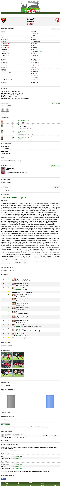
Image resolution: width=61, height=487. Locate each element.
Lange (35, 47)
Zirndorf (30, 21)
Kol (3, 36)
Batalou (35, 66)
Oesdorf (30, 19)
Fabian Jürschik (10, 168)
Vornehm (35, 53)
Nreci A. (4, 47)
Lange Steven (21, 131)
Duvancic (5, 43)
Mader (34, 56)
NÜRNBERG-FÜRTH (30, 13)
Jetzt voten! (57, 187)
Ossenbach (36, 51)
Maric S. (5, 42)
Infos (13, 456)
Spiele (42, 484)
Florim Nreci (7, 82)
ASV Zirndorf (21, 122)
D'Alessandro (36, 71)
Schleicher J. (6, 75)
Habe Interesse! (18, 456)
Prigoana (35, 73)
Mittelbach (6, 73)
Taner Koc (36, 82)
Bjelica (4, 40)
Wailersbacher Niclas (23, 134)
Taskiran (5, 56)
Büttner (35, 38)
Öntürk (5, 62)
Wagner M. (36, 69)
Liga (30, 484)
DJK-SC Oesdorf (22, 127)
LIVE (6, 484)
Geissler (4, 53)
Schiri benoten (56, 166)
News (18, 484)
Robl (34, 40)
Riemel (35, 49)
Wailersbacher (37, 34)
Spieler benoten (56, 29)
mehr (54, 484)
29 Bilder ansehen (5, 378)
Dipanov (5, 51)
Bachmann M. (36, 59)
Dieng (34, 45)
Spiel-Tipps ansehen (6, 412)
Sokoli (35, 43)
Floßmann (35, 36)
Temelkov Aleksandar (23, 125)
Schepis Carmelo (22, 137)
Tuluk (4, 59)
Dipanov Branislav (23, 128)
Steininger (35, 77)
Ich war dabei (57, 103)
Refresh (57, 15)
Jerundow (5, 45)
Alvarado (35, 75)
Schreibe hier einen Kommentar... (30, 421)
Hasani (4, 34)
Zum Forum (4, 440)
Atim (4, 66)
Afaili (3, 69)
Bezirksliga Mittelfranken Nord (11, 91)
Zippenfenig (36, 42)
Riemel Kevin (21, 120)
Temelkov (4, 49)
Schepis (35, 62)
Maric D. (4, 38)
